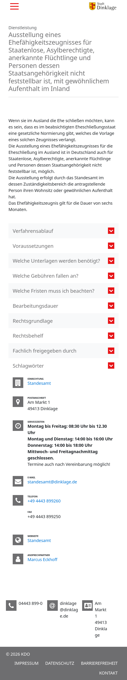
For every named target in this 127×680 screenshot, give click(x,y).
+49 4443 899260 (44, 501)
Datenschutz (59, 663)
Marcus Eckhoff (42, 559)
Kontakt (108, 673)
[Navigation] (14, 6)
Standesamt (39, 383)
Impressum (26, 663)
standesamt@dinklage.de (52, 482)
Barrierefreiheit (99, 663)
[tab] (63, 365)
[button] (63, 230)
